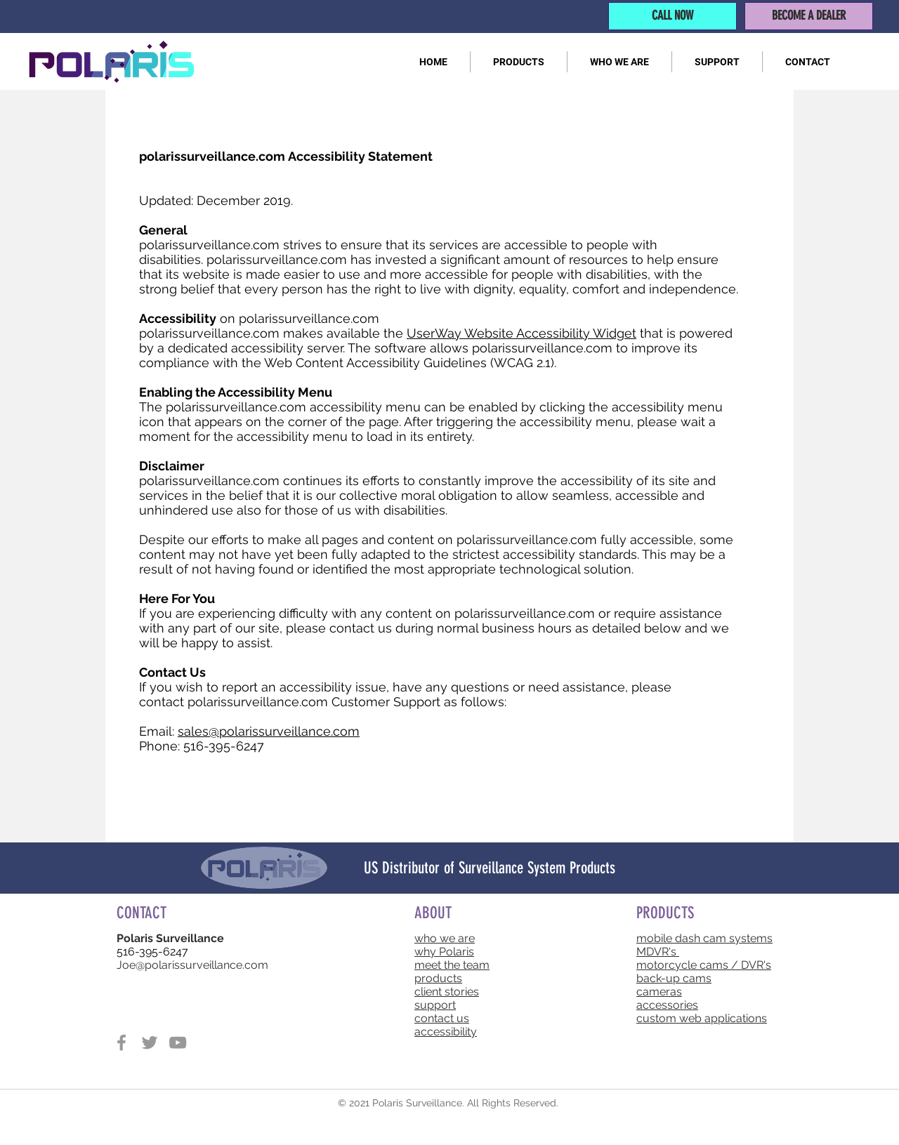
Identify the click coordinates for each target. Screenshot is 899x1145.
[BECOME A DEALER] (808, 16)
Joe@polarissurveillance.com (192, 965)
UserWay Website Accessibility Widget (521, 333)
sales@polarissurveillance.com (269, 731)
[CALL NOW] (672, 16)
